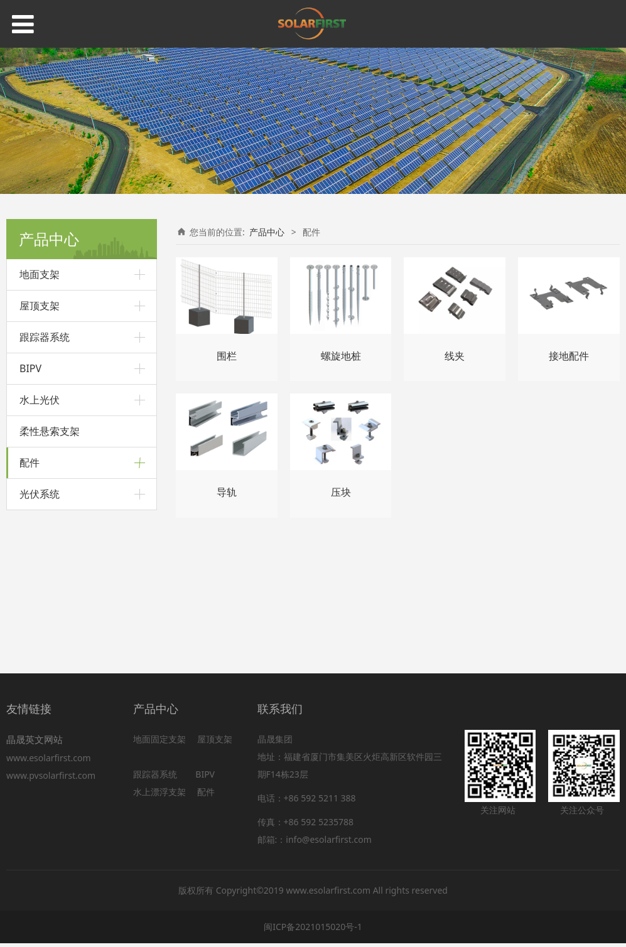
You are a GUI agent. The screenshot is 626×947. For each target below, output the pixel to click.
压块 (28, 581)
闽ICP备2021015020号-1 (313, 930)
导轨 (28, 517)
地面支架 (39, 274)
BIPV (30, 368)
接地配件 (37, 539)
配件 (29, 462)
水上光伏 (39, 400)
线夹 (28, 560)
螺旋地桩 (37, 495)
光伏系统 (39, 636)
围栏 (28, 603)
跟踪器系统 (44, 337)
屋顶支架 (39, 306)
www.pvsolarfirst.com (50, 780)
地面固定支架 (159, 743)
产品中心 (266, 232)
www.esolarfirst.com (50, 762)
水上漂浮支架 (160, 795)
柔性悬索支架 (49, 431)
